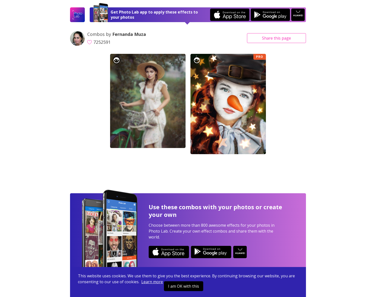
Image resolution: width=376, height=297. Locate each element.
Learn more (152, 281)
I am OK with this (183, 286)
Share (276, 38)
